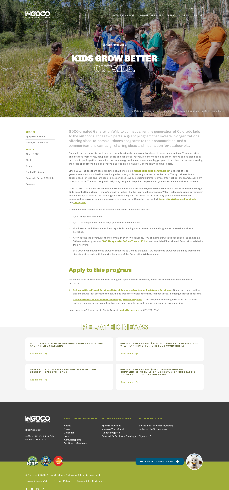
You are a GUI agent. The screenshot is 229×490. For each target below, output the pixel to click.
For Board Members (75, 443)
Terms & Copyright (36, 481)
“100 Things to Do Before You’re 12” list (124, 241)
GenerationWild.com (170, 199)
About (67, 425)
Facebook (190, 199)
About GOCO (32, 154)
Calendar (69, 432)
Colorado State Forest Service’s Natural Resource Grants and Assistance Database (122, 290)
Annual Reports (72, 439)
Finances (31, 184)
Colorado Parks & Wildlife (40, 178)
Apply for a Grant (123, 13)
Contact (199, 13)
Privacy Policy (62, 481)
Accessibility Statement (90, 481)
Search (202, 7)
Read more (36, 353)
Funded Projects (35, 172)
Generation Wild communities (151, 170)
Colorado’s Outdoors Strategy (119, 436)
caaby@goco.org (129, 310)
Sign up (143, 436)
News (186, 13)
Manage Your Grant (151, 13)
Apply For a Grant (35, 136)
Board (29, 166)
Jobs (66, 436)
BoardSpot (192, 7)
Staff (28, 160)
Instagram (79, 202)
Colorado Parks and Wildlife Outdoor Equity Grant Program (107, 299)
